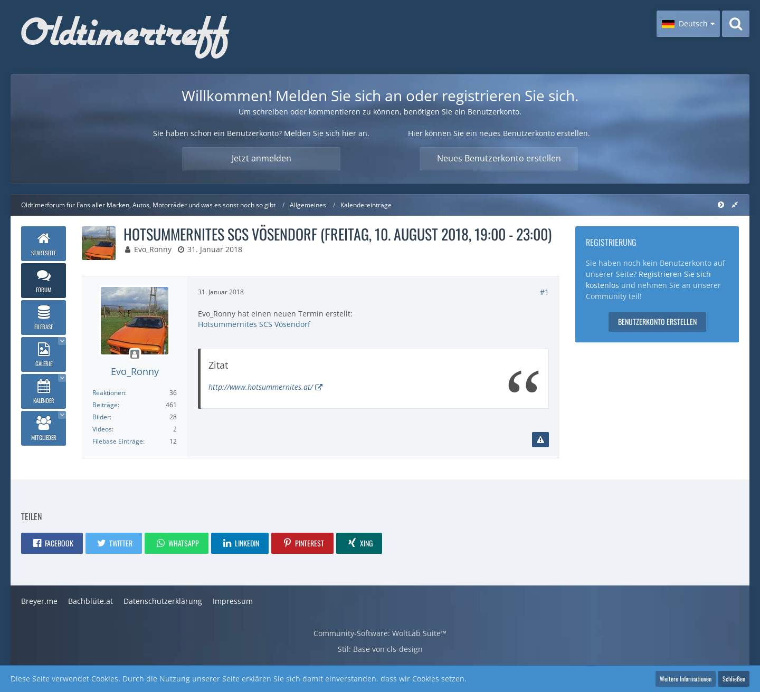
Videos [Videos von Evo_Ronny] (102, 429)
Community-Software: (380, 633)
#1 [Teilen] (544, 292)
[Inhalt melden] (540, 440)
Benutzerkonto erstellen (657, 321)
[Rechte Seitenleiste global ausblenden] (734, 204)
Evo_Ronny (153, 249)
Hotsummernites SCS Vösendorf (254, 324)
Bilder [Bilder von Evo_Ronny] (101, 416)
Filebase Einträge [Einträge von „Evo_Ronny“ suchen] (117, 441)
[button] (688, 24)
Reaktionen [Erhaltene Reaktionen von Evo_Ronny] (108, 392)
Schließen (734, 678)
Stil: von (380, 649)
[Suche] (735, 24)
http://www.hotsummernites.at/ (260, 387)
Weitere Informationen (685, 678)
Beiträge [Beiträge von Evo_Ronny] (105, 404)
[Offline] (134, 354)
